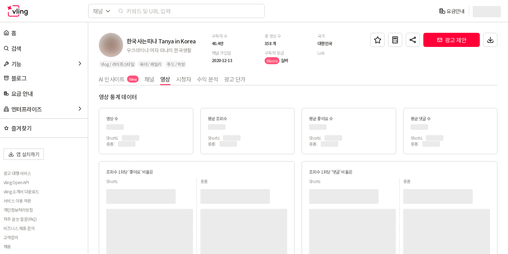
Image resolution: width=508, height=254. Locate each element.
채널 (149, 79)
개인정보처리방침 (18, 210)
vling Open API (16, 182)
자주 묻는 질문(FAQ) (20, 219)
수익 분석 (207, 79)
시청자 (183, 79)
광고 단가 (235, 79)
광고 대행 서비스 (17, 173)
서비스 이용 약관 (17, 201)
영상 (165, 79)
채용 (7, 246)
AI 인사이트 (119, 79)
